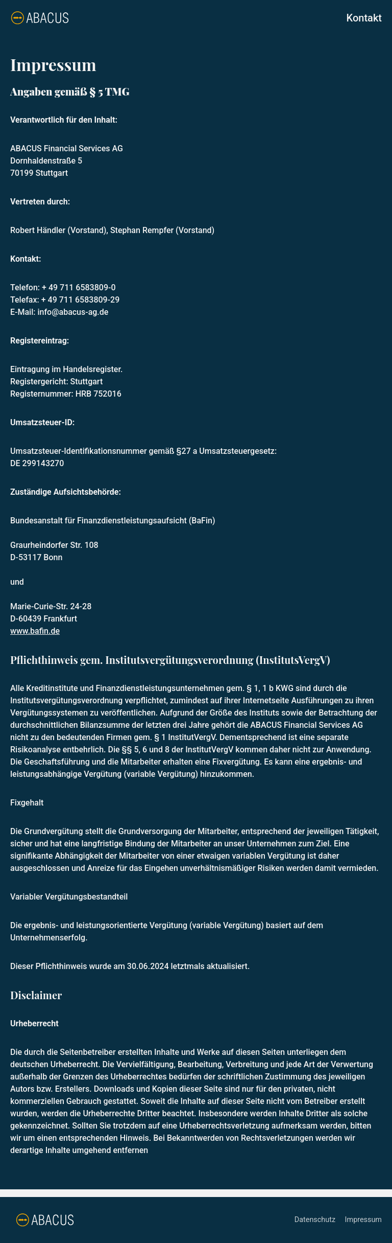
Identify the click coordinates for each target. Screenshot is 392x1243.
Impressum (363, 1219)
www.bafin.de (35, 631)
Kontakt (364, 18)
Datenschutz (316, 1219)
